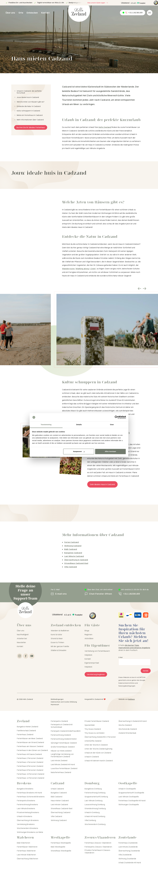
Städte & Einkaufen (58, 650)
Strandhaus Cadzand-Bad (61, 808)
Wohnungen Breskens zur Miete (30, 832)
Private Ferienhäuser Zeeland (97, 721)
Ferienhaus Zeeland (25, 734)
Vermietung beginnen (96, 674)
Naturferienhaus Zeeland (61, 772)
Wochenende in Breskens (27, 828)
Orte (21, 12)
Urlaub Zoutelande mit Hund (129, 862)
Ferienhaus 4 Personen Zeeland (30, 762)
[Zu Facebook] (25, 656)
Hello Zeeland (105, 127)
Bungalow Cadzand (59, 793)
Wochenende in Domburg (95, 824)
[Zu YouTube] (31, 656)
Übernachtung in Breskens (28, 820)
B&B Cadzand (56, 796)
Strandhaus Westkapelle (61, 851)
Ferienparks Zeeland (59, 721)
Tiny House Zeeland (93, 729)
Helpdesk (88, 655)
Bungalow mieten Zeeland (27, 726)
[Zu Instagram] (19, 656)
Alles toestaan (110, 451)
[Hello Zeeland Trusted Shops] (156, 3)
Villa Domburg (90, 820)
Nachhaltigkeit (23, 634)
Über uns (10, 12)
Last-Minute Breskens (26, 808)
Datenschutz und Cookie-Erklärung (64, 702)
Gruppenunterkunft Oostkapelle (131, 793)
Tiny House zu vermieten (94, 733)
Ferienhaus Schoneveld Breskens (31, 796)
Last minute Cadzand (59, 804)
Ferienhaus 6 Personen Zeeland (30, 766)
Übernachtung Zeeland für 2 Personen (100, 737)
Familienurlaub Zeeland (26, 730)
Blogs (87, 630)
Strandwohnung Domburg (95, 808)
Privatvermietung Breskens (28, 812)
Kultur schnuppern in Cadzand (28, 111)
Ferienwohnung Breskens (27, 804)
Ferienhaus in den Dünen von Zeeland (32, 750)
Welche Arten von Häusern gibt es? (30, 102)
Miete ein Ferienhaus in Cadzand (30, 115)
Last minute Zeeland (59, 760)
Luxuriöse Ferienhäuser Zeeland (64, 768)
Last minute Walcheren (26, 855)
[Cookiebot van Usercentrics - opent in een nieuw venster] (116, 417)
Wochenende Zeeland (127, 729)
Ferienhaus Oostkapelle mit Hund (131, 800)
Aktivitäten (89, 638)
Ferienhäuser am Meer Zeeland (30, 738)
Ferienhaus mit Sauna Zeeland (29, 754)
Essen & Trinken (57, 642)
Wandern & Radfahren (60, 630)
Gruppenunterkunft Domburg (96, 796)
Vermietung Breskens (26, 824)
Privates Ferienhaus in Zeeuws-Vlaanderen (98, 851)
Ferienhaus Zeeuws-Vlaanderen (98, 843)
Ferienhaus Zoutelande (127, 843)
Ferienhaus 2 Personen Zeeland (30, 758)
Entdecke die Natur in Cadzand (29, 106)
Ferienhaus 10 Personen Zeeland (30, 774)
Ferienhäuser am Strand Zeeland (30, 742)
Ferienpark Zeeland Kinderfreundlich (66, 731)
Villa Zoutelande (125, 855)
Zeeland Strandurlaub (127, 733)
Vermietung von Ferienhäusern (97, 651)
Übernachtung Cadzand (60, 812)
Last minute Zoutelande (128, 847)
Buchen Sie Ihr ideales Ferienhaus (30, 127)
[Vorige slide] (139, 288)
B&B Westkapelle (58, 847)
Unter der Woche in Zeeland (96, 745)
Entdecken (32, 12)
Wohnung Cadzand (58, 820)
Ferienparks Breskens (26, 800)
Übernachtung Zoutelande (129, 851)
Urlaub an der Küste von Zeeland (98, 753)
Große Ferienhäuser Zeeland (63, 747)
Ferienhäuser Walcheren (27, 847)
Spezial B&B (90, 725)
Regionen (88, 634)
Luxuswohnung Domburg (95, 804)
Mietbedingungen (57, 699)
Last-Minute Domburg (93, 800)
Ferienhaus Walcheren (26, 851)
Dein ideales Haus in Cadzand (102, 484)
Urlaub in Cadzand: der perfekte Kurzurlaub (29, 92)
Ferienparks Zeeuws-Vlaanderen (98, 847)
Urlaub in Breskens (24, 816)
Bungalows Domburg (93, 789)
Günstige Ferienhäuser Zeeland (64, 743)
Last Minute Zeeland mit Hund (63, 764)
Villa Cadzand (56, 816)
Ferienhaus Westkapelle (61, 843)
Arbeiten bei (22, 638)
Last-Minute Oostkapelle (128, 796)
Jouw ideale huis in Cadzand (28, 97)
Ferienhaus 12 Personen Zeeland (30, 778)
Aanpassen (78, 451)
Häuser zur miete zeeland (61, 751)
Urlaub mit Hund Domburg (95, 816)
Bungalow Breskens (25, 789)
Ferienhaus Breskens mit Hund (29, 793)
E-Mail (120, 657)
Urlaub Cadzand (57, 789)
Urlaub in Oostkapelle (127, 789)
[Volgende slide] (144, 288)
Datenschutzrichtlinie (126, 683)
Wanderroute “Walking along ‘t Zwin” (79, 269)
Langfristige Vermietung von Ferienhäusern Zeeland (62, 755)
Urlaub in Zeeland (92, 757)
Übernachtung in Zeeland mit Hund (132, 721)
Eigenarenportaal (92, 663)
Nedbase (131, 699)
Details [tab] (79, 424)
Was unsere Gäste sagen (96, 3)
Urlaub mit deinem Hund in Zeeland (99, 760)
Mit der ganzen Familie (60, 646)
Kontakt (45, 12)
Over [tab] (112, 424)
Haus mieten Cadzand (60, 800)
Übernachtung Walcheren (27, 858)
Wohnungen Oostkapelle (128, 804)
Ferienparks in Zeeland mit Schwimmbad (62, 725)
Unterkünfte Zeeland (93, 741)
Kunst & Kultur (56, 634)
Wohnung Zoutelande (127, 858)
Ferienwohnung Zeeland (61, 735)
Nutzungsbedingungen (126, 686)
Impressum (55, 705)
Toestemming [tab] (46, 424)
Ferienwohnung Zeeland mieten (64, 739)
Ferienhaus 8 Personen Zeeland (30, 770)
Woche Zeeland (125, 725)
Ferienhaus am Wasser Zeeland (30, 746)
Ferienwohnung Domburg (95, 793)
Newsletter (21, 642)
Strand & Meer (57, 638)
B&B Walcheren (23, 843)
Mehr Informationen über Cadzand (30, 120)
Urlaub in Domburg (92, 812)
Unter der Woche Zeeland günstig (98, 749)
